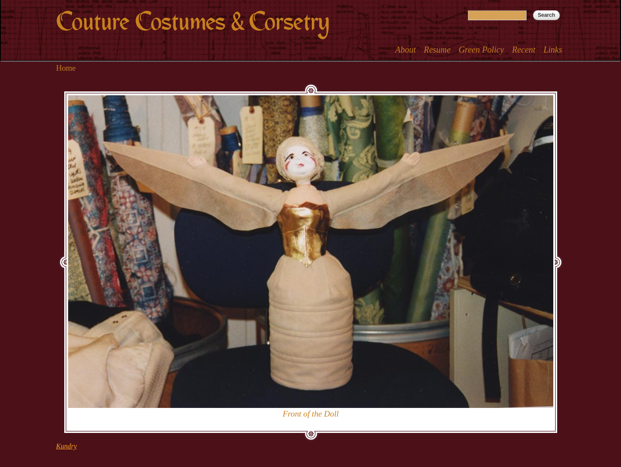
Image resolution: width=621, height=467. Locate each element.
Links (552, 49)
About (405, 49)
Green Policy (481, 49)
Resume (437, 49)
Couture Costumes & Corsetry (192, 21)
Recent (523, 49)
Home (66, 67)
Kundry (66, 446)
